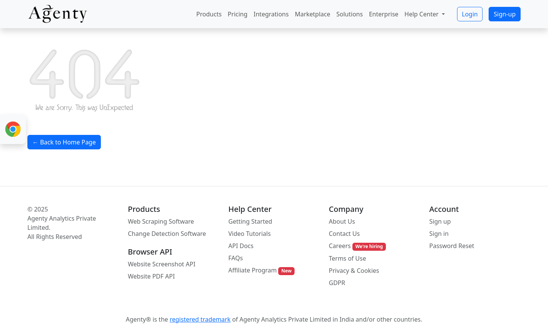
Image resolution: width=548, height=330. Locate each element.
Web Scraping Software (161, 221)
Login (470, 14)
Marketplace (312, 14)
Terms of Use (347, 258)
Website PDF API (151, 276)
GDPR (337, 283)
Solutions (349, 14)
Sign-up (505, 14)
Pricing (237, 14)
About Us (342, 221)
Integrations (270, 14)
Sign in (439, 233)
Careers (357, 246)
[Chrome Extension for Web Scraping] (13, 129)
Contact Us (344, 233)
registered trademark (200, 319)
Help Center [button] (422, 14)
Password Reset (451, 246)
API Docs (240, 246)
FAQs (235, 258)
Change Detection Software (167, 233)
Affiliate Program (261, 270)
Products (209, 14)
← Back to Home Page (64, 142)
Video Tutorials (249, 233)
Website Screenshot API (161, 264)
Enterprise (383, 14)
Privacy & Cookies (354, 270)
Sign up (440, 221)
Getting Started (250, 221)
